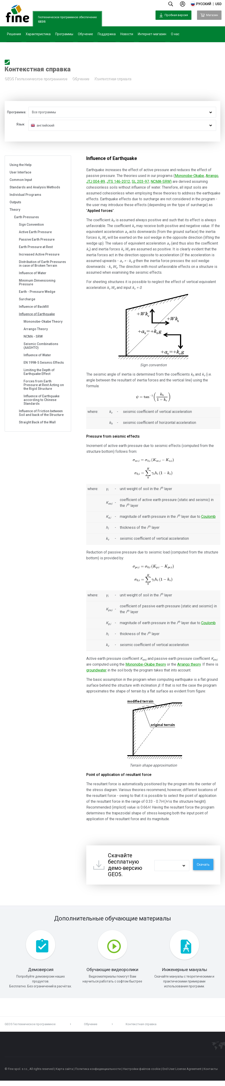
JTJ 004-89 (95, 181)
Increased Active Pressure (39, 254)
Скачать (203, 864)
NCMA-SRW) (161, 181)
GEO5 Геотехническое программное (36, 80)
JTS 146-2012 (118, 181)
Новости (126, 34)
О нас (175, 34)
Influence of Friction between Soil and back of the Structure (41, 413)
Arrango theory (189, 664)
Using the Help (20, 165)
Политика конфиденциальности (98, 1074)
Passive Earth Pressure (37, 239)
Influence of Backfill (34, 306)
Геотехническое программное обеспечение (67, 20)
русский (203, 4)
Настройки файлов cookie (141, 1074)
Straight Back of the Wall (37, 422)
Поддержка (107, 34)
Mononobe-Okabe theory (145, 664)
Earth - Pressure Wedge (37, 292)
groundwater (96, 670)
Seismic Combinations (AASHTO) (41, 345)
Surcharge (27, 299)
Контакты (211, 1074)
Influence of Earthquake (37, 314)
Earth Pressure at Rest (36, 247)
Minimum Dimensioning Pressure (37, 282)
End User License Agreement (182, 1074)
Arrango (212, 175)
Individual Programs (25, 195)
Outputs (15, 202)
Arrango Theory (36, 329)
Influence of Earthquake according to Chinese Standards (41, 399)
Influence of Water (32, 273)
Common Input (21, 180)
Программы (64, 34)
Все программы (44, 112)
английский (45, 125)
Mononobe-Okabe (189, 175)
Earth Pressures (26, 217)
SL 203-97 (140, 181)
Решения (14, 34)
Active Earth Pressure (35, 232)
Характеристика (38, 34)
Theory (15, 209)
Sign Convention (31, 224)
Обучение (85, 34)
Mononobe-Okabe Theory (43, 321)
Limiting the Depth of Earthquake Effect (39, 372)
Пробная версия (173, 15)
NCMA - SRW (33, 336)
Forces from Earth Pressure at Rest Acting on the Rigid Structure (44, 385)
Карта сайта (64, 1074)
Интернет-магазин (152, 34)
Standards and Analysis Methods (35, 187)
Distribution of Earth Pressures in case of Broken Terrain (42, 263)
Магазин (209, 15)
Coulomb (208, 516)
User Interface (20, 172)
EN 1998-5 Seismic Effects (44, 362)
